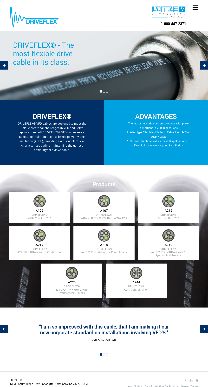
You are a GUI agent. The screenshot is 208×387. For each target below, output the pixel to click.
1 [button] (101, 91)
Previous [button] (4, 65)
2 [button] (104, 91)
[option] (104, 65)
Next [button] (204, 65)
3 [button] (107, 91)
